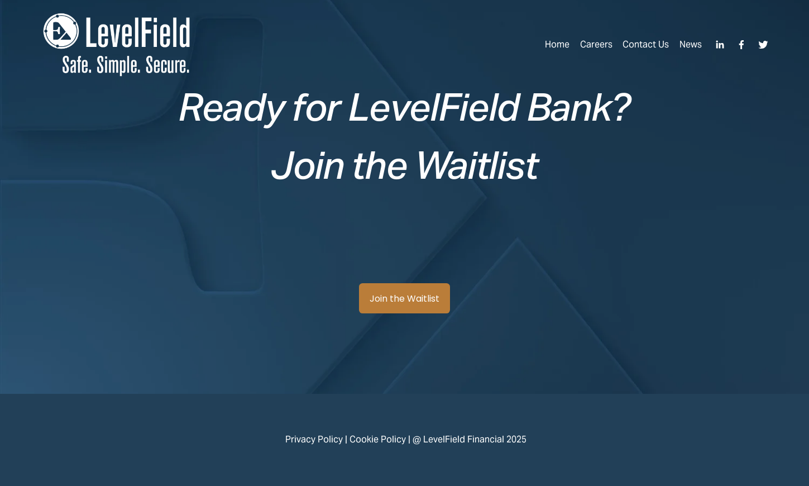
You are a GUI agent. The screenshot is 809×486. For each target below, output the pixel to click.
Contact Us (646, 44)
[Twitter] (763, 44)
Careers (596, 44)
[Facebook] (741, 44)
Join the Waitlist (404, 298)
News (690, 44)
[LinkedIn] (719, 44)
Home (557, 44)
